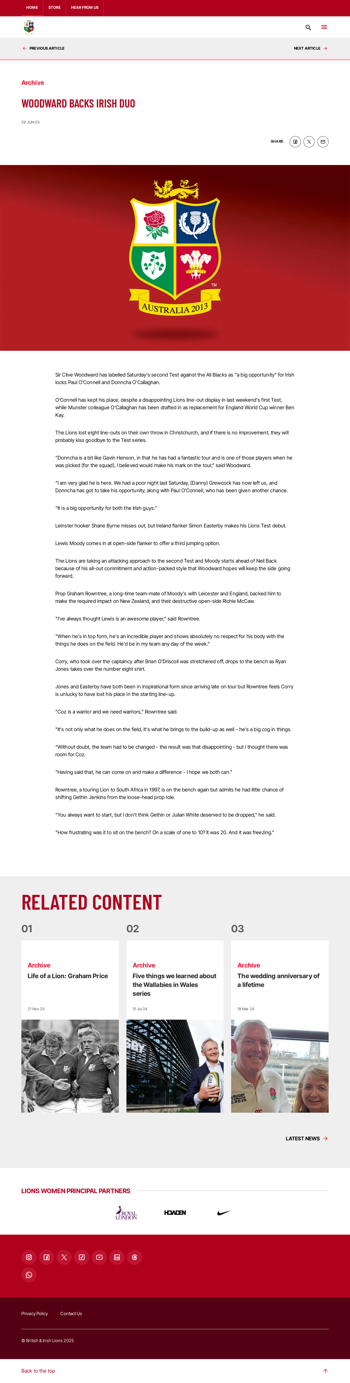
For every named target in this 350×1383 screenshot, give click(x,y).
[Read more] (70, 1026)
